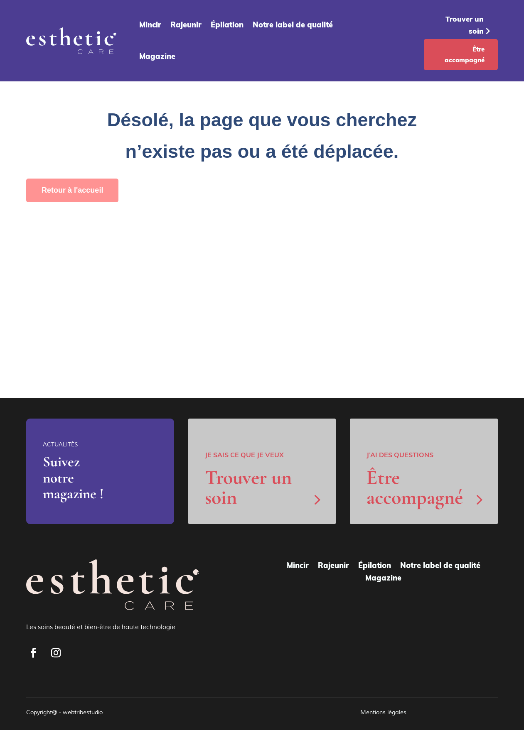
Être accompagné (465, 54)
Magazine (157, 56)
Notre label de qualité (293, 24)
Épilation (227, 24)
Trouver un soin (464, 25)
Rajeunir (186, 24)
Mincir (150, 24)
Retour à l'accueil (72, 190)
